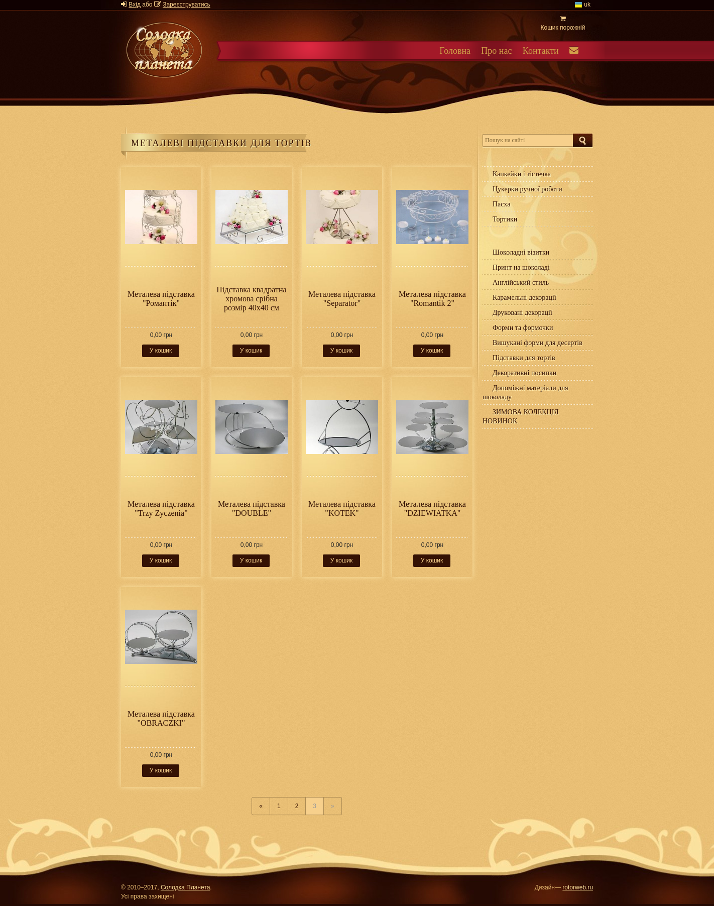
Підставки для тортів (524, 358)
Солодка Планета (185, 887)
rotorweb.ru (577, 887)
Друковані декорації (522, 312)
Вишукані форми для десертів (537, 343)
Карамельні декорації (524, 297)
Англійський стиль (521, 282)
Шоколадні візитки (521, 252)
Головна (454, 51)
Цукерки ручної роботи (527, 189)
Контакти (541, 51)
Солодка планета (164, 50)
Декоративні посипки (524, 373)
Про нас (496, 51)
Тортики (505, 219)
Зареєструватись (186, 4)
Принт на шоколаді (521, 267)
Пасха (501, 204)
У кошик (161, 350)
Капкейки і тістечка (522, 174)
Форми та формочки (523, 327)
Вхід (135, 4)
